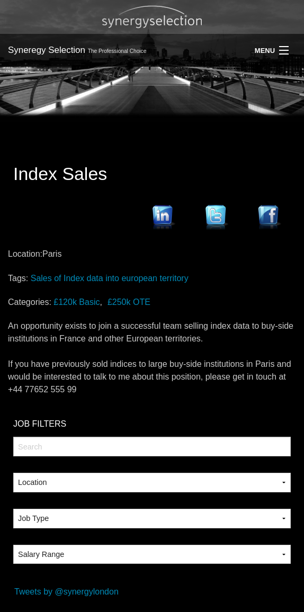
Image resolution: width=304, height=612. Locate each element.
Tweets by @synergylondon (66, 591)
